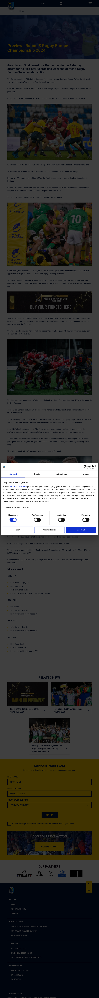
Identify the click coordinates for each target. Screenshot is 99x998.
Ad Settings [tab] (61, 474)
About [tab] (86, 474)
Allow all (81, 530)
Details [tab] (37, 474)
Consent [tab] (13, 474)
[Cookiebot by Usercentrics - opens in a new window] (85, 467)
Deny (18, 530)
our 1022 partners (18, 487)
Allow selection (49, 530)
